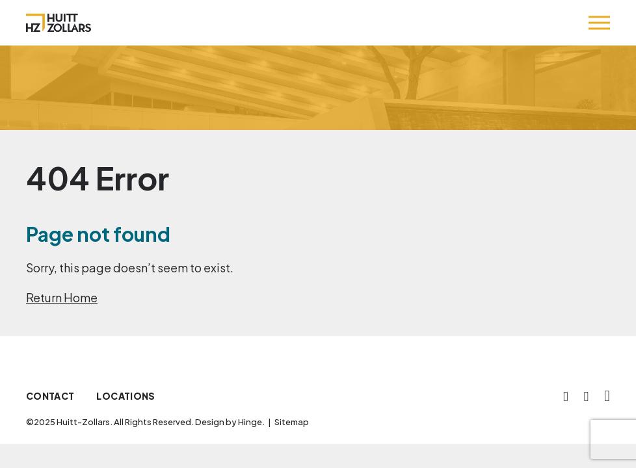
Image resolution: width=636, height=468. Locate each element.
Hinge (250, 422)
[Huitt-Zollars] (58, 23)
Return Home (62, 297)
